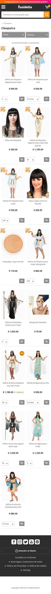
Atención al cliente (25, 550)
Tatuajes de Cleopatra (38, 322)
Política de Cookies (38, 566)
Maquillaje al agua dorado (13, 261)
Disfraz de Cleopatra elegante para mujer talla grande (38, 143)
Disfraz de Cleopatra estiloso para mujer (13, 323)
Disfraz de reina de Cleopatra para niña (13, 505)
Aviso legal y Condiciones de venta (26, 561)
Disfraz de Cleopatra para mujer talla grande (38, 263)
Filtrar (5, 34)
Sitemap (26, 570)
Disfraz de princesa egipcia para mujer (13, 445)
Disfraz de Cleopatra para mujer (13, 202)
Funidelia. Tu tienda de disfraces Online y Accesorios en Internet (25, 7)
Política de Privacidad (16, 566)
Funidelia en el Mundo (25, 557)
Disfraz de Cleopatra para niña (38, 80)
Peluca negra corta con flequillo (38, 202)
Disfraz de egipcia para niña (38, 383)
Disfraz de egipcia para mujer (38, 445)
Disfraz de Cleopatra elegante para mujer (13, 80)
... (2, 23)
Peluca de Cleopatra (13, 140)
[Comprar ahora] (21, 99)
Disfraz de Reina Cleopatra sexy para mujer (13, 384)
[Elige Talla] (5, 99)
